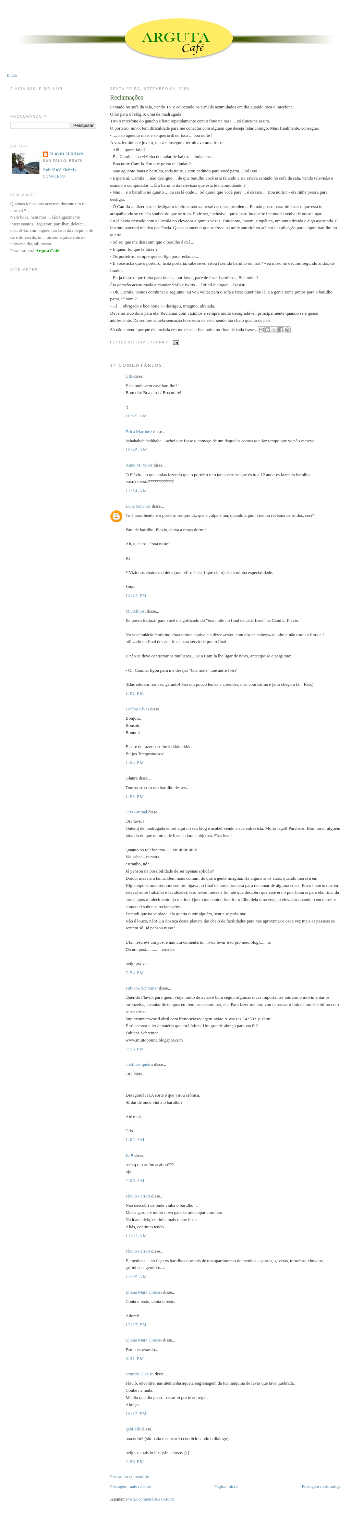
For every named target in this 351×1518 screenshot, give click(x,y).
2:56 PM (134, 1461)
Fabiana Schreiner (141, 988)
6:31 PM (134, 1358)
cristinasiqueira (139, 1064)
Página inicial (226, 1486)
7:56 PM (134, 1048)
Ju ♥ (129, 1155)
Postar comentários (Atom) (150, 1499)
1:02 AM (135, 1139)
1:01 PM (134, 693)
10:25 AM (136, 415)
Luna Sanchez (137, 506)
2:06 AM (135, 1180)
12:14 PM (136, 595)
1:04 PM (134, 762)
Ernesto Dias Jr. (139, 1373)
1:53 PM (134, 796)
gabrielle (133, 1428)
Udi (128, 376)
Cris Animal (136, 811)
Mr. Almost (135, 611)
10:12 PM (136, 1413)
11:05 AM (136, 1276)
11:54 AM (136, 490)
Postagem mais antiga (321, 1486)
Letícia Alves (137, 708)
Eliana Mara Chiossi (143, 1292)
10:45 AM (136, 449)
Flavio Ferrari (137, 1196)
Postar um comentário (129, 1476)
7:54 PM (134, 972)
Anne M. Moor (138, 465)
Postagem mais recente (130, 1486)
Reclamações (126, 97)
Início (12, 75)
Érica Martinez (138, 431)
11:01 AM (136, 1235)
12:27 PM (136, 1324)
